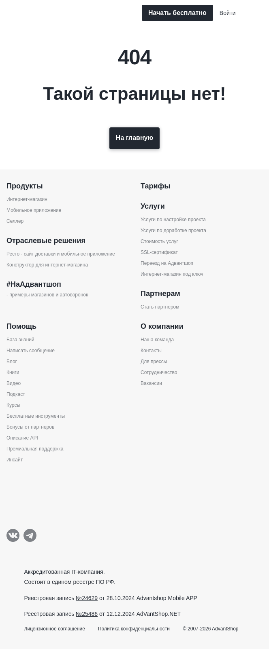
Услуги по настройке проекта (173, 219)
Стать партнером (160, 307)
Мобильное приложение (33, 210)
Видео (13, 383)
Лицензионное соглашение (54, 629)
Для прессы (154, 361)
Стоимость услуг (159, 241)
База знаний (20, 339)
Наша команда (157, 339)
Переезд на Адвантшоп (167, 263)
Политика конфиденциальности (134, 629)
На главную (134, 137)
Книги (12, 372)
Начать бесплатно (177, 12)
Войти (228, 13)
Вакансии (151, 383)
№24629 (87, 598)
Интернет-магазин (26, 199)
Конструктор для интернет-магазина (47, 265)
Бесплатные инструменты (35, 416)
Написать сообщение (30, 350)
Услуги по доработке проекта (173, 230)
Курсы (13, 405)
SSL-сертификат (159, 252)
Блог (11, 361)
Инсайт (14, 460)
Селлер (14, 221)
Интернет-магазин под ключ (172, 274)
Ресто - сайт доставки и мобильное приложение (60, 254)
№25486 (87, 614)
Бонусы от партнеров (30, 427)
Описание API (22, 438)
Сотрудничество (159, 372)
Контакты (151, 350)
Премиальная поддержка (34, 449)
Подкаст (15, 394)
